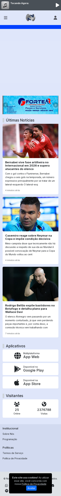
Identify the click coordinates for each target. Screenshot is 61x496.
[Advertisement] (30, 63)
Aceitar (31, 488)
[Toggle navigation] (5, 17)
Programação (10, 439)
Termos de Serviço (13, 453)
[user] (55, 17)
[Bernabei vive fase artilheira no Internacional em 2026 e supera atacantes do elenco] (30, 159)
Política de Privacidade (15, 458)
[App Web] (30, 355)
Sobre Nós (8, 433)
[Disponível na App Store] (30, 382)
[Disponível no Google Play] (30, 369)
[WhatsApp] (6, 486)
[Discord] (52, 486)
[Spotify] (6, 491)
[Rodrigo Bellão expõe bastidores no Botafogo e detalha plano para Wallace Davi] (30, 302)
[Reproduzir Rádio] (57, 5)
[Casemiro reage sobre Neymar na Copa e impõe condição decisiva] (30, 230)
